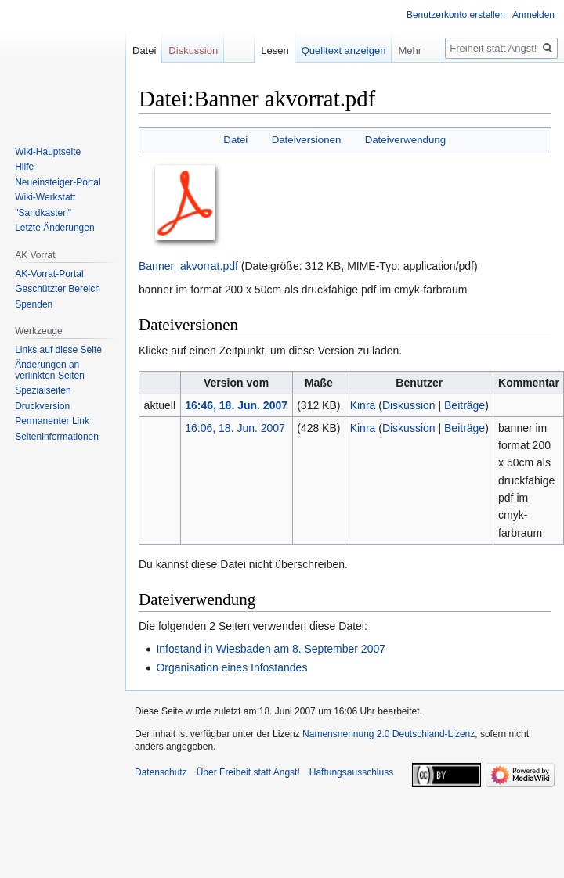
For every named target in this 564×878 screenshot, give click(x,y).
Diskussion (409, 405)
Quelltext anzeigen (344, 50)
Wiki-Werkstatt (45, 197)
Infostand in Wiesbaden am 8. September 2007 (270, 648)
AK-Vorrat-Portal (49, 273)
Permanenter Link (52, 421)
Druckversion (42, 406)
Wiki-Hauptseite (48, 151)
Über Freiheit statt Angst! (248, 772)
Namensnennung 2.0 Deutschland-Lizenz (388, 734)
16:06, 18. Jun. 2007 (235, 428)
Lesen (274, 50)
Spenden (33, 304)
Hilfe (24, 166)
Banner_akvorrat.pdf (188, 266)
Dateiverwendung (405, 140)
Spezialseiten (42, 390)
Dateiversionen (307, 140)
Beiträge (464, 405)
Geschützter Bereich (57, 288)
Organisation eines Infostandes (231, 667)
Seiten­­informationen (57, 436)
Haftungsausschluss (351, 772)
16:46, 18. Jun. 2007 (236, 405)
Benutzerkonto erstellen (456, 14)
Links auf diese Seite (58, 349)
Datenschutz (161, 772)
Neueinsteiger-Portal (57, 182)
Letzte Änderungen (54, 227)
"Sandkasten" (43, 212)
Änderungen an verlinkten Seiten (50, 370)
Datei (235, 140)
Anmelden (533, 14)
